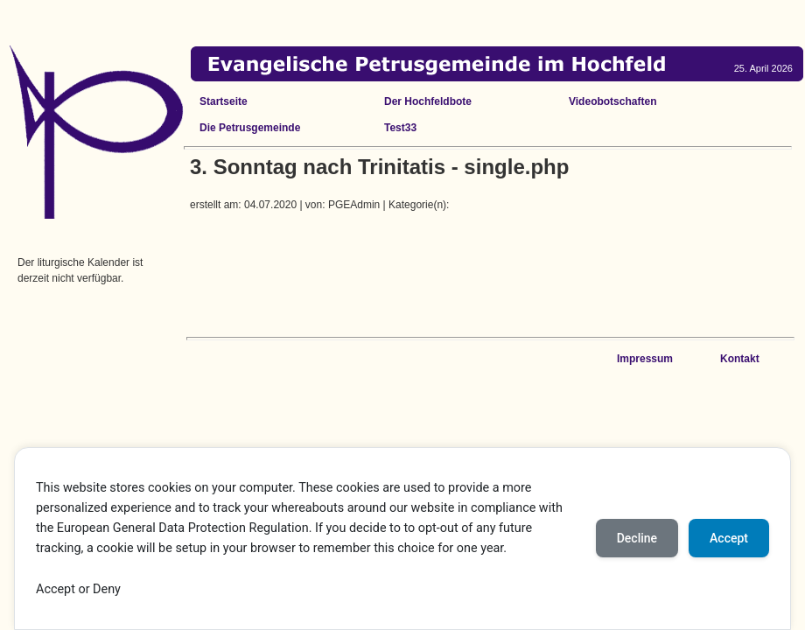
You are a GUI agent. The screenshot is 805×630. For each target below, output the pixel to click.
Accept (729, 538)
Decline (637, 538)
